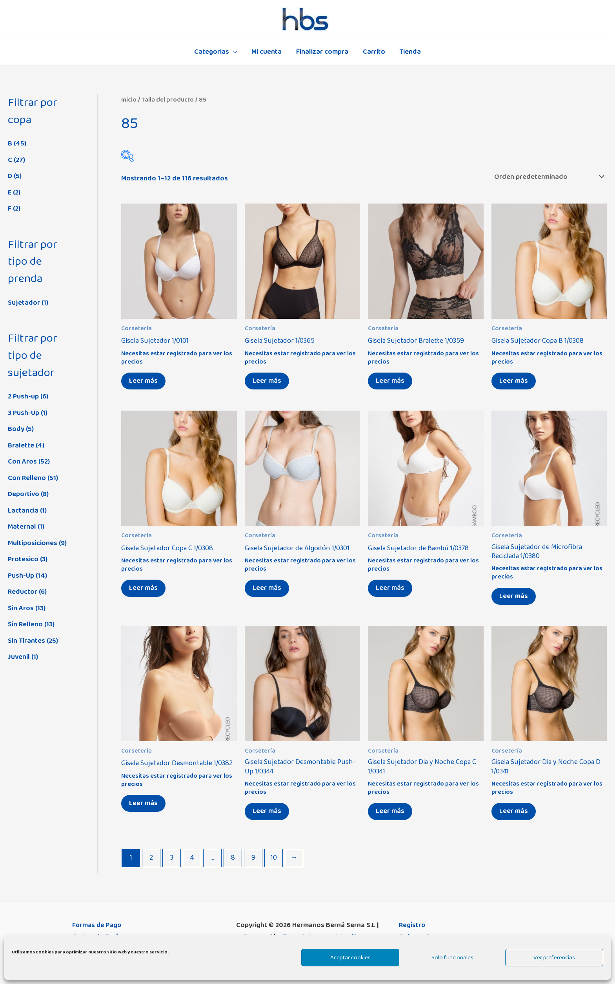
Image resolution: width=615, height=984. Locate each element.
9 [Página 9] (253, 857)
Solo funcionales (452, 957)
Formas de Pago (97, 925)
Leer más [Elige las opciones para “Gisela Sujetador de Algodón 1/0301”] (267, 587)
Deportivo (23, 494)
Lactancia (23, 510)
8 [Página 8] (233, 857)
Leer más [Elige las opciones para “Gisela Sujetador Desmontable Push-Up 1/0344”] (267, 811)
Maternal (22, 526)
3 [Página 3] (171, 857)
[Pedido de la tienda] (548, 177)
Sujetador (24, 302)
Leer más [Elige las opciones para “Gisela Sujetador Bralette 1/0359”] (390, 380)
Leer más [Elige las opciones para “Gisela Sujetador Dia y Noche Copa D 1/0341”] (513, 811)
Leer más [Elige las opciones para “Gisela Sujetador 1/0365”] (267, 380)
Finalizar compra (322, 51)
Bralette (21, 445)
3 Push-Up (23, 412)
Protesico (23, 559)
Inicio (128, 100)
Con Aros (22, 461)
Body (16, 429)
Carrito (373, 51)
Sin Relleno (25, 624)
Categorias (212, 51)
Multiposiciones (32, 543)
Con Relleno (27, 478)
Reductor (22, 591)
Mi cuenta (267, 51)
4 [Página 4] (192, 857)
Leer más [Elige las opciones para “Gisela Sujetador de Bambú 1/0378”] (390, 587)
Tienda (409, 51)
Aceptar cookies (350, 957)
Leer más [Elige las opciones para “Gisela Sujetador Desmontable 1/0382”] (143, 803)
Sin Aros (21, 608)
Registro (412, 925)
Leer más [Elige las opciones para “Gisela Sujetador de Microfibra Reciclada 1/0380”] (513, 596)
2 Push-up (23, 396)
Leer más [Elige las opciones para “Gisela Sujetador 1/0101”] (143, 380)
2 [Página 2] (151, 857)
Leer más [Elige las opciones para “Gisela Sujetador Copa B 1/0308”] (513, 380)
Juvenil (19, 656)
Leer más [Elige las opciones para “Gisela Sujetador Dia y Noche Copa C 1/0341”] (390, 811)
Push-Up (21, 575)
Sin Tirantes (26, 640)
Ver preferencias (554, 957)
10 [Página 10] (274, 857)
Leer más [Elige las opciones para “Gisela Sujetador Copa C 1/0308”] (143, 587)
